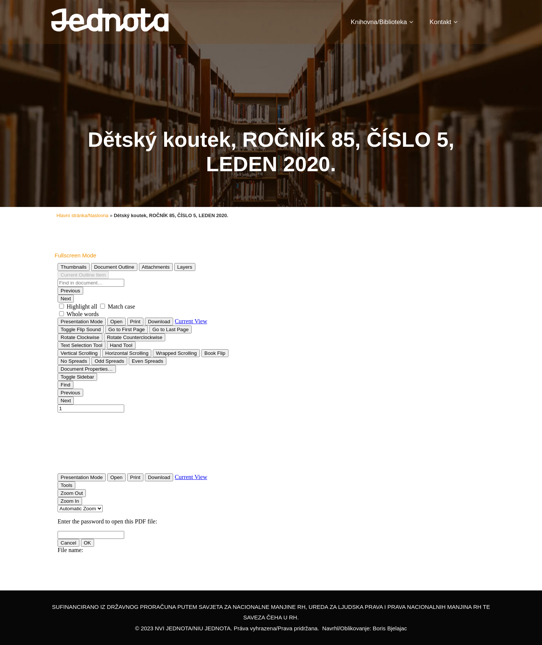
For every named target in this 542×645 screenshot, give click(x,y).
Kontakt (443, 22)
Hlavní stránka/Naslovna (82, 215)
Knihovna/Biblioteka (382, 22)
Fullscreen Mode (75, 255)
